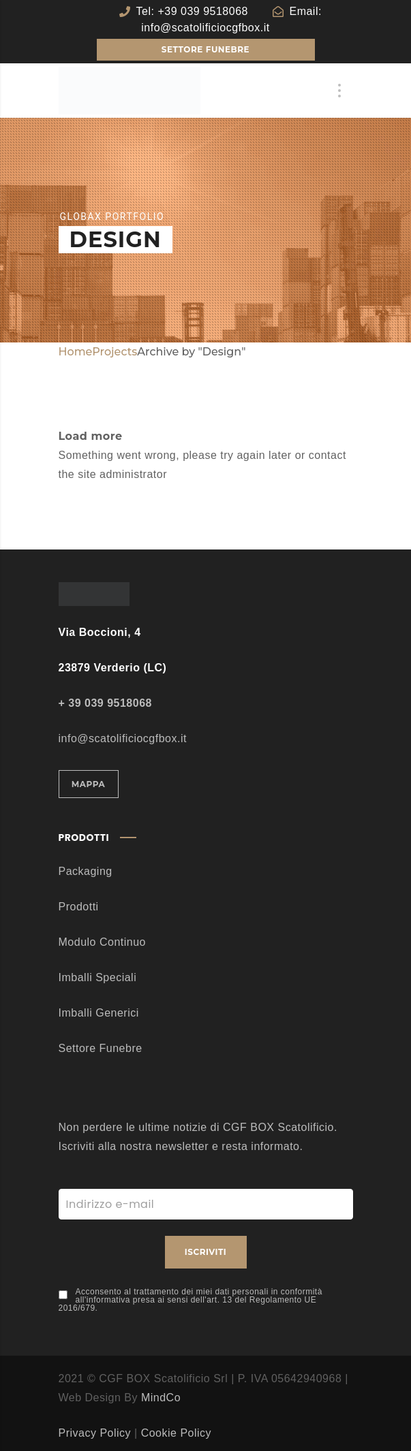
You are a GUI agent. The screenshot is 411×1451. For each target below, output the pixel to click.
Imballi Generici (99, 1013)
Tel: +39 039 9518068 (192, 11)
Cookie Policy (176, 1433)
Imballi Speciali (98, 977)
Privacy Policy (95, 1433)
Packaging (85, 871)
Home (76, 351)
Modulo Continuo (102, 942)
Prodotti (79, 906)
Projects (114, 351)
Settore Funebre (100, 1048)
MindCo (161, 1397)
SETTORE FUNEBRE (205, 49)
